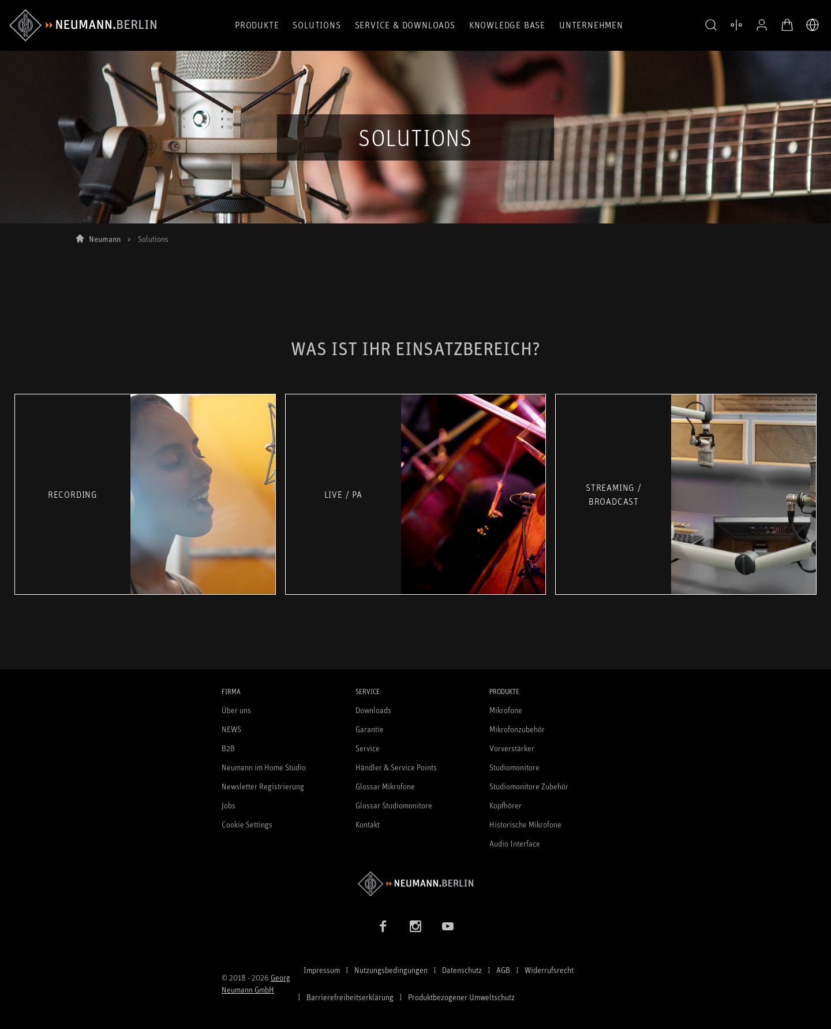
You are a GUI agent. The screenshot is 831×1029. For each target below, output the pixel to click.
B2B (228, 748)
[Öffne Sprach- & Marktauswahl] (812, 25)
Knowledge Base (507, 25)
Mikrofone (505, 710)
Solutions (316, 25)
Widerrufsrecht (549, 970)
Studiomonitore (514, 767)
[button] (711, 25)
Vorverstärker (511, 748)
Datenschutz (462, 970)
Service (367, 748)
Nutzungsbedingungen (391, 970)
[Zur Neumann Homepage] (415, 883)
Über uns (236, 710)
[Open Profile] (762, 25)
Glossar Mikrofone (385, 786)
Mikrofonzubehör (517, 729)
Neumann (105, 239)
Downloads (373, 710)
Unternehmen (591, 25)
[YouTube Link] (447, 926)
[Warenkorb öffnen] (787, 25)
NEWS (231, 729)
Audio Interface (514, 843)
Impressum (322, 970)
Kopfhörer (505, 805)
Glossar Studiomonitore (393, 805)
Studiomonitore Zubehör (528, 786)
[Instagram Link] (415, 926)
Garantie (369, 729)
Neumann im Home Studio (264, 767)
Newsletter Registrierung (263, 786)
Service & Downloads (405, 25)
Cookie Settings (247, 824)
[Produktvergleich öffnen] (736, 25)
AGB (503, 970)
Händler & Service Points (396, 767)
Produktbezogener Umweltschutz (461, 997)
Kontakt (367, 824)
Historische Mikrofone (525, 824)
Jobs (228, 805)
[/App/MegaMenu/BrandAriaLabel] (82, 25)
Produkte (257, 25)
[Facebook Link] (383, 926)
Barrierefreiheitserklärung (350, 997)
